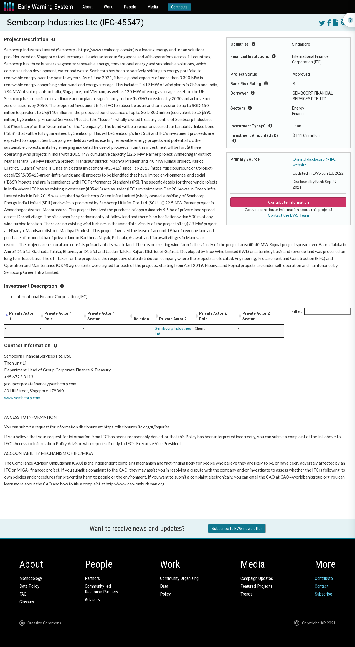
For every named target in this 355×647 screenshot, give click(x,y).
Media (152, 6)
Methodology (30, 578)
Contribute (179, 7)
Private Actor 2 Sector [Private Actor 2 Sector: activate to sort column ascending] (256, 316)
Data (164, 586)
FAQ (22, 594)
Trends (246, 594)
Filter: (321, 311)
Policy (165, 594)
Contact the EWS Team (288, 215)
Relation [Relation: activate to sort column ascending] (141, 319)
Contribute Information (288, 202)
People (130, 6)
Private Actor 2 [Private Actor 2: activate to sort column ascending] (173, 319)
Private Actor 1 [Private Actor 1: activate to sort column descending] (21, 316)
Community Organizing (179, 578)
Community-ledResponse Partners (101, 589)
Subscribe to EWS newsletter (237, 528)
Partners (92, 578)
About (87, 6)
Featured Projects (256, 586)
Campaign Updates (256, 578)
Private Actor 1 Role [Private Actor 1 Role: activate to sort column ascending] (58, 316)
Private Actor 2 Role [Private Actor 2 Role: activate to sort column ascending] (213, 316)
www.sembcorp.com (22, 397)
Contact (321, 586)
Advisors (92, 599)
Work (108, 6)
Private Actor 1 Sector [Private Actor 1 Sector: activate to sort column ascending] (101, 316)
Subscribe (323, 594)
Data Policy (29, 586)
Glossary (26, 601)
